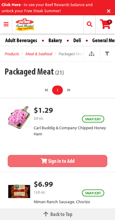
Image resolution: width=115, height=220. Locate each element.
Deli (77, 40)
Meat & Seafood (38, 54)
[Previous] (46, 90)
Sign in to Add (57, 160)
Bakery (55, 40)
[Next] (69, 90)
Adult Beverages (21, 40)
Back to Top (58, 214)
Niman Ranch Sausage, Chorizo (62, 201)
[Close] (109, 10)
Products (12, 54)
